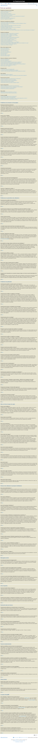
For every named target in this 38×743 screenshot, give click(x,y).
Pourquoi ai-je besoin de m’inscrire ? (6, 11)
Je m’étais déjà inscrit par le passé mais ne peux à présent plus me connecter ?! (13, 16)
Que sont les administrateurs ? (5, 59)
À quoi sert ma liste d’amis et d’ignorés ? (7, 74)
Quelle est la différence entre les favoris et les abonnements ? (10, 85)
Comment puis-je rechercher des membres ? (7, 81)
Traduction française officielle (17, 740)
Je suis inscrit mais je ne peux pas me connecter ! (8, 14)
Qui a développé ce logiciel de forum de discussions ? (9, 96)
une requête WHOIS (22, 716)
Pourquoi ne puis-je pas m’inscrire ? (6, 13)
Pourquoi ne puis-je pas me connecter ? (7, 15)
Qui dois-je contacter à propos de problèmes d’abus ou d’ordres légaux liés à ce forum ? (14, 98)
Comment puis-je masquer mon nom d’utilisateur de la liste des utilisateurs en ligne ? (13, 23)
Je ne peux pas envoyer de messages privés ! (8, 69)
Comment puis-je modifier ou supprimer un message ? (9, 34)
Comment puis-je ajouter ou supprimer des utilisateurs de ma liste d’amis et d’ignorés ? (14, 75)
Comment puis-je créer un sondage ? (6, 36)
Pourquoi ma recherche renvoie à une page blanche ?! (9, 80)
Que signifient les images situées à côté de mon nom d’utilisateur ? (11, 27)
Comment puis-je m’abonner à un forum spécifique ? (8, 87)
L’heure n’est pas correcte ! (5, 24)
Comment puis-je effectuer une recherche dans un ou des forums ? (11, 78)
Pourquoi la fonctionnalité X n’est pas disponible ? (8, 97)
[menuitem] (6, 3)
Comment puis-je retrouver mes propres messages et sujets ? (10, 82)
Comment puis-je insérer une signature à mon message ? (9, 35)
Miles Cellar (23, 740)
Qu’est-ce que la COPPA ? (5, 12)
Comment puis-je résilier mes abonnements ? (7, 88)
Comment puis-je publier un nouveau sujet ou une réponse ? (10, 33)
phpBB (16, 739)
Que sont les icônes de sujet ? (5, 55)
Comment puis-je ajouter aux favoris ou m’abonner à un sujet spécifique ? (12, 86)
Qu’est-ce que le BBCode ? (5, 48)
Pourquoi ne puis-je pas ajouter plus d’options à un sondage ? (10, 37)
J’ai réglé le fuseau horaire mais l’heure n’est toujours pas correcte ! (11, 25)
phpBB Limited (27, 697)
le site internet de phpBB (5, 238)
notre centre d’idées (21, 707)
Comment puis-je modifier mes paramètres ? (7, 22)
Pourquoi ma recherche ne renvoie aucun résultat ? (8, 79)
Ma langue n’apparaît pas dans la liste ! (6, 26)
